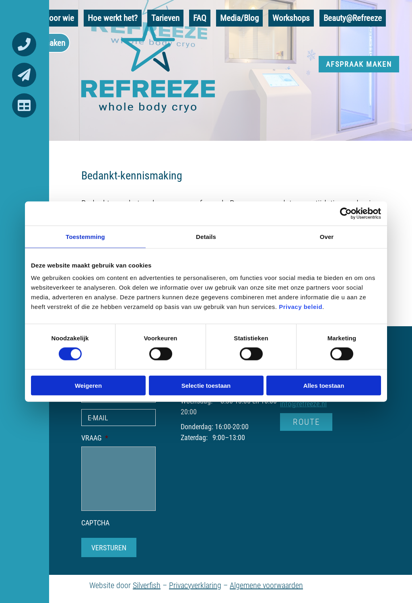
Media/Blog (239, 17)
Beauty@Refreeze (352, 17)
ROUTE (306, 421)
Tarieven (165, 17)
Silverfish (147, 585)
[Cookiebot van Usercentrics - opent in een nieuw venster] (346, 213)
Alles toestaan (323, 385)
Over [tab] (327, 236)
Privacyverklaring (195, 585)
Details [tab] (206, 236)
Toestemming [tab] (85, 236)
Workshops (291, 17)
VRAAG (94, 437)
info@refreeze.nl (303, 403)
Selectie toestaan (206, 385)
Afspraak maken (359, 64)
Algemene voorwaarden (266, 585)
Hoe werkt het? (113, 17)
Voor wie (59, 17)
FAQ (199, 17)
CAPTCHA (95, 522)
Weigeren (88, 385)
